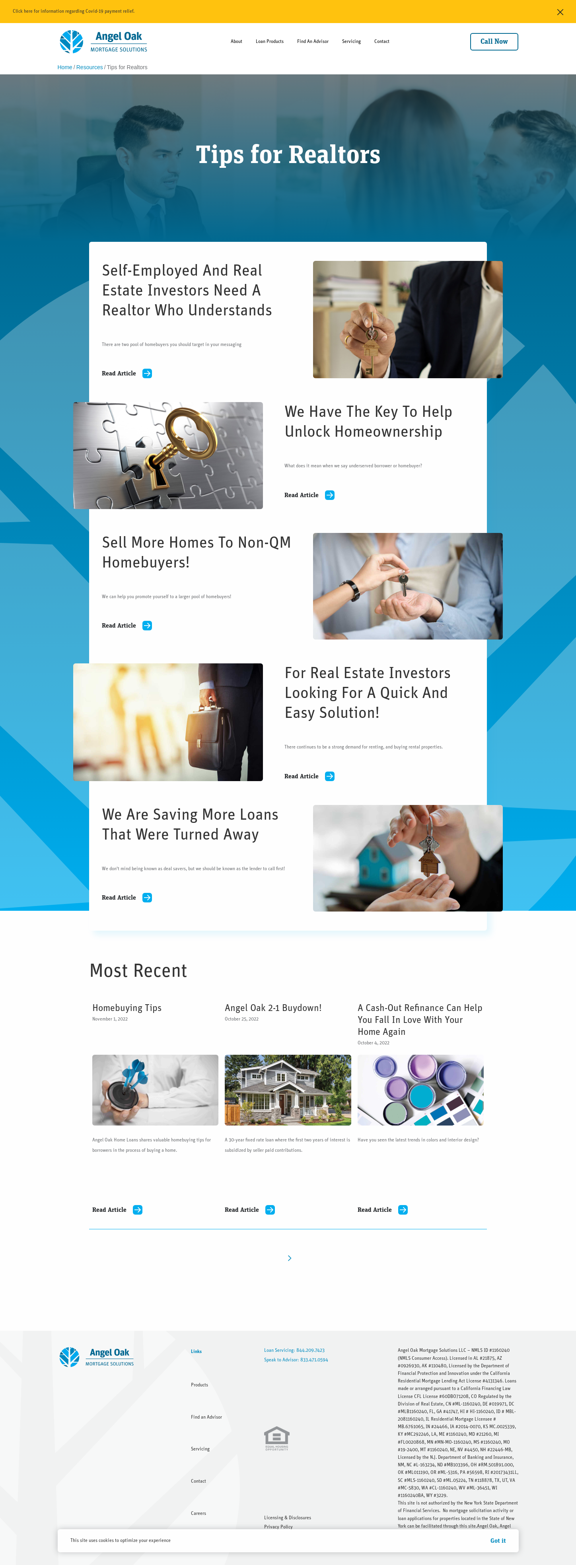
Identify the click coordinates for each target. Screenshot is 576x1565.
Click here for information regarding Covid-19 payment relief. (73, 11)
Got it (498, 1541)
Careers (198, 1513)
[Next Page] (288, 1257)
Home (65, 67)
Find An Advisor (313, 41)
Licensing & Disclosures (287, 1517)
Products (199, 1384)
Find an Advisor (206, 1417)
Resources (89, 67)
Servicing (351, 41)
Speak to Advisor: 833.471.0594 (296, 1359)
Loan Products (270, 41)
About (236, 41)
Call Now (494, 41)
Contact (381, 41)
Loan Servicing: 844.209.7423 (294, 1350)
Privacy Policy (278, 1526)
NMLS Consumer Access (422, 1358)
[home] (104, 41)
